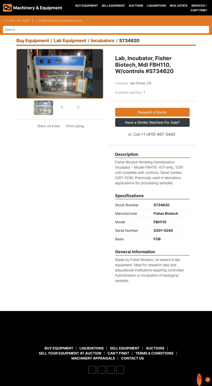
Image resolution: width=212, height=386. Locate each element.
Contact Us (132, 358)
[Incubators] (102, 40)
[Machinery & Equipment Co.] (106, 336)
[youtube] (120, 370)
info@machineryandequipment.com (60, 20)
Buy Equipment (86, 5)
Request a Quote (152, 112)
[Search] (103, 29)
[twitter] (111, 370)
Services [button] (198, 5)
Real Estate (179, 5)
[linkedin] (101, 370)
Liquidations (156, 5)
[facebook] (92, 370)
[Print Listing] (74, 126)
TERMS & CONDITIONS (154, 353)
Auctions (136, 5)
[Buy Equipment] (32, 40)
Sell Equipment (113, 5)
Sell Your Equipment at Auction (70, 353)
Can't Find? (199, 10)
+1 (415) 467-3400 (17, 20)
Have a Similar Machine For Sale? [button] (152, 122)
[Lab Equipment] (70, 40)
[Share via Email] (47, 126)
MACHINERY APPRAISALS (93, 358)
